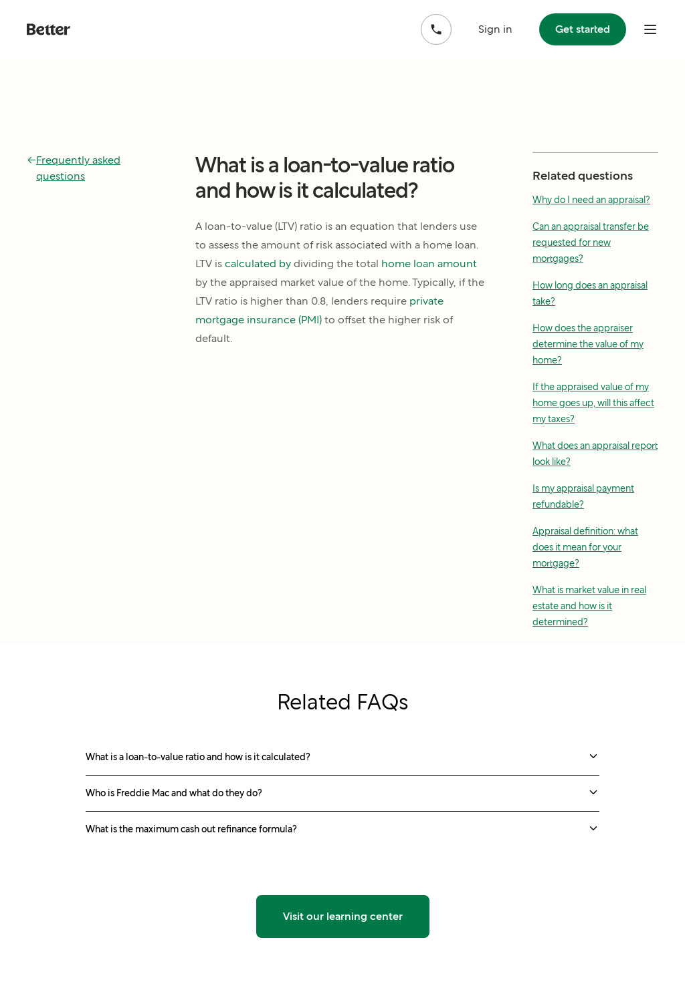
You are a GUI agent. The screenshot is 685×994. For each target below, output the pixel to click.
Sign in (495, 29)
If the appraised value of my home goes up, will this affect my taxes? (593, 402)
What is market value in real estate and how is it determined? (589, 606)
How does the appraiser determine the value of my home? (588, 344)
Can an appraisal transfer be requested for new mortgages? (590, 242)
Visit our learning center (343, 916)
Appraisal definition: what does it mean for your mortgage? (585, 547)
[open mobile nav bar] (650, 29)
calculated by (258, 263)
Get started (582, 29)
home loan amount (429, 263)
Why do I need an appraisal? (591, 199)
